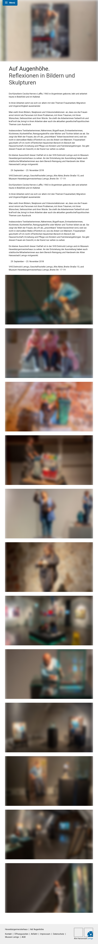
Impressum (45, 934)
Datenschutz (58, 934)
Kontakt (8, 934)
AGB (24, 937)
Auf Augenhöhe (37, 929)
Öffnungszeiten (21, 934)
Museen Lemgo (12, 937)
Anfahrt (34, 934)
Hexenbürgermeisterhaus (16, 929)
